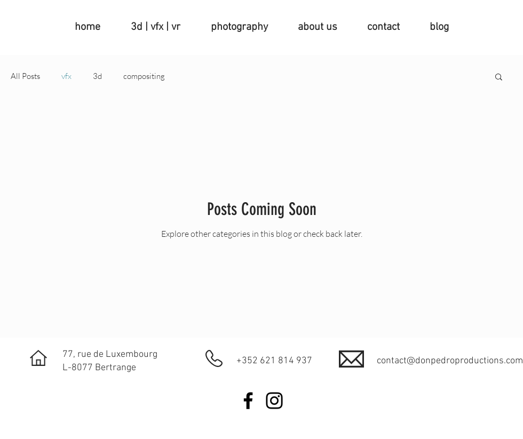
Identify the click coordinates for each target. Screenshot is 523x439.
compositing (144, 76)
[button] (499, 77)
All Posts (25, 76)
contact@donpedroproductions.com (450, 360)
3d (97, 76)
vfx (66, 76)
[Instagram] (274, 400)
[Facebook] (248, 400)
